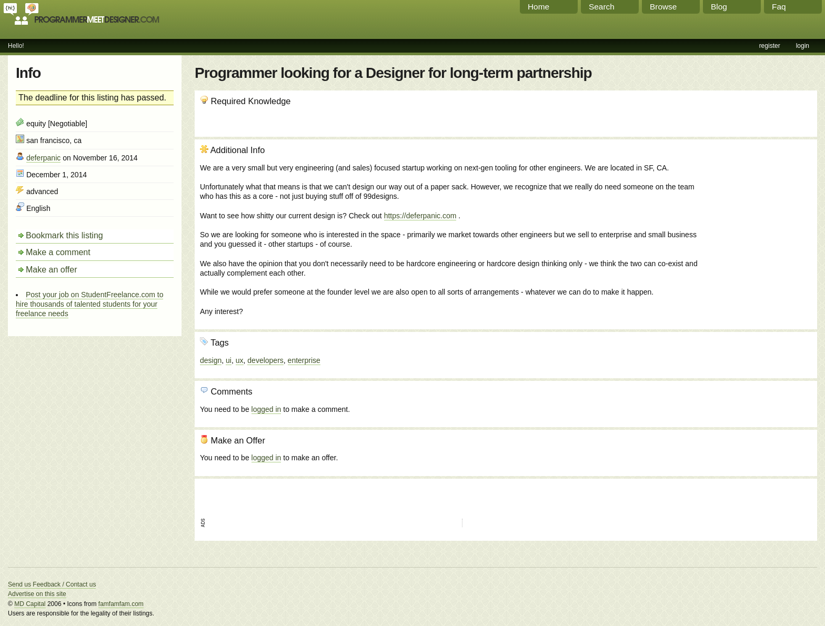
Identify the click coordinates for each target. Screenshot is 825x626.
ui (229, 360)
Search (602, 6)
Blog (719, 6)
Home (538, 6)
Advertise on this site (37, 594)
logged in (266, 409)
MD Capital (29, 604)
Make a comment (58, 252)
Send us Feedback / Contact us (52, 584)
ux (240, 360)
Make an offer (51, 269)
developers (265, 360)
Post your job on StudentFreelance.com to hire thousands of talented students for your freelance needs (89, 304)
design (211, 360)
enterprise (304, 360)
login (802, 45)
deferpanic (43, 158)
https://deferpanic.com (420, 215)
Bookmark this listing (64, 235)
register (769, 45)
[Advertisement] (755, 201)
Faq (779, 6)
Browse (663, 6)
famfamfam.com (121, 604)
